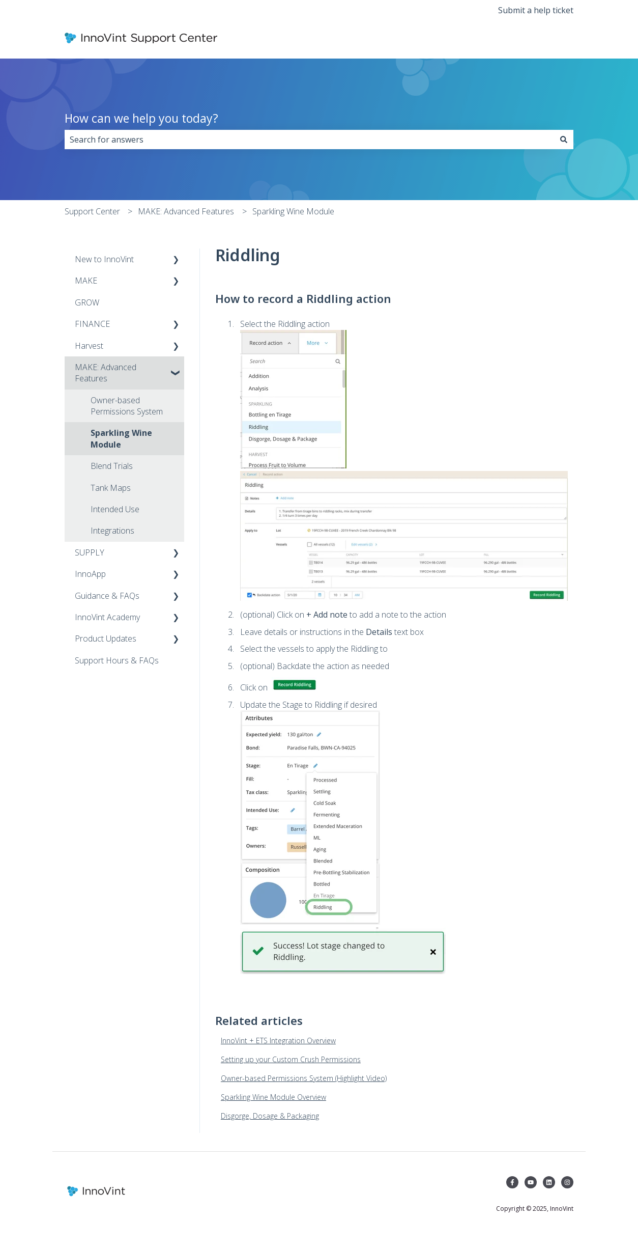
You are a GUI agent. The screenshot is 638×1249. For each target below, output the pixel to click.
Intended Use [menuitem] (115, 509)
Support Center (92, 211)
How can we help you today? (141, 118)
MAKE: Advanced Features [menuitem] (105, 373)
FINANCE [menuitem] (92, 323)
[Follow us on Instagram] (567, 1182)
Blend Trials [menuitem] (112, 465)
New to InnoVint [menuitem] (104, 259)
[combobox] (309, 139)
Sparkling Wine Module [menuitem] (121, 438)
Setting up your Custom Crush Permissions (291, 1059)
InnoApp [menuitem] (90, 573)
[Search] (563, 139)
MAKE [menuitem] (86, 280)
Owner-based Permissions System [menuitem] (127, 406)
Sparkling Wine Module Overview (273, 1097)
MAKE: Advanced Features (186, 211)
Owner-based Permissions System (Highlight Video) (304, 1078)
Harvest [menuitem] (89, 345)
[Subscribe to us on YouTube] (531, 1182)
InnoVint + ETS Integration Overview (278, 1040)
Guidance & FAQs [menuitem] (107, 595)
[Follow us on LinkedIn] (549, 1182)
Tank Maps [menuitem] (111, 487)
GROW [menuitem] (87, 302)
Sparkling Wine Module (293, 211)
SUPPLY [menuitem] (89, 552)
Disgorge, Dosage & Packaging (270, 1116)
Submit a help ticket (535, 10)
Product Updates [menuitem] (105, 638)
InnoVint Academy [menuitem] (107, 617)
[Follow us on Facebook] (512, 1182)
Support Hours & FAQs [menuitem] (117, 660)
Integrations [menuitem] (112, 530)
